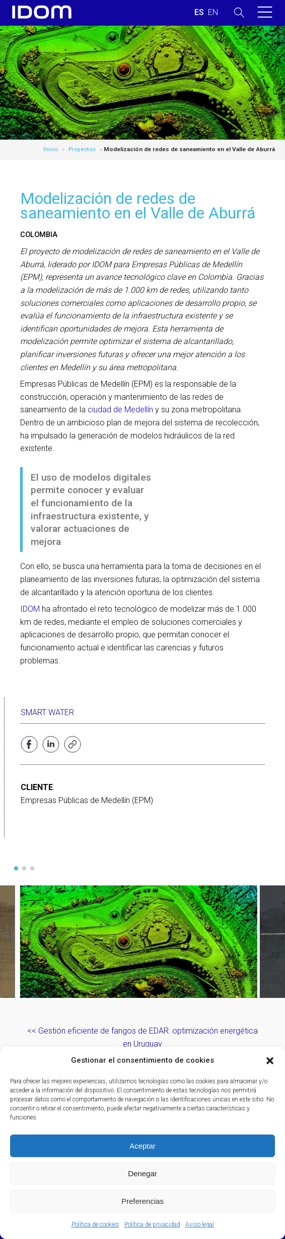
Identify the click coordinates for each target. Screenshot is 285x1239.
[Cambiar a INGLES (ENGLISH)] (213, 13)
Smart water (47, 712)
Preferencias (142, 1201)
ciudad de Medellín (120, 409)
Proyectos (82, 149)
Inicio (50, 149)
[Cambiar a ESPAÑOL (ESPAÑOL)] (199, 13)
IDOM (30, 609)
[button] (270, 1061)
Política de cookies (95, 1224)
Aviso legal (199, 1224)
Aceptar (142, 1146)
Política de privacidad (152, 1224)
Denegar (142, 1173)
